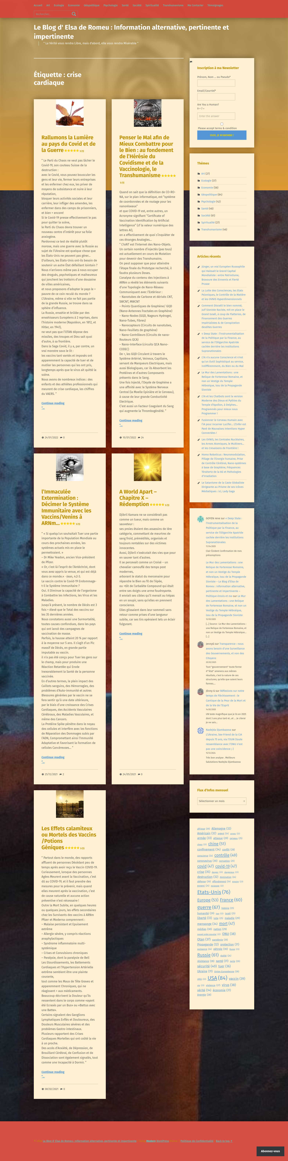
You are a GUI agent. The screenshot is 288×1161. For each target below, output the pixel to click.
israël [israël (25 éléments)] (230, 913)
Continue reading (53, 403)
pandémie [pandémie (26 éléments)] (220, 940)
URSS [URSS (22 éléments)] (201, 979)
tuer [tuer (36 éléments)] (224, 966)
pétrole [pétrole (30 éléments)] (220, 949)
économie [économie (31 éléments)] (222, 990)
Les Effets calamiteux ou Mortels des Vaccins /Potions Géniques (69, 838)
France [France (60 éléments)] (231, 900)
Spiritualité (152, 5)
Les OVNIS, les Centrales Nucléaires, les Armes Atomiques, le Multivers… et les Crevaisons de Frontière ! (222, 444)
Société (137, 5)
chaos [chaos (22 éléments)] (202, 844)
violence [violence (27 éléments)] (213, 985)
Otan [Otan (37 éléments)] (203, 939)
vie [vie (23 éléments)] (200, 985)
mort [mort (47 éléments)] (227, 923)
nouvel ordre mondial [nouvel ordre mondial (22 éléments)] (209, 934)
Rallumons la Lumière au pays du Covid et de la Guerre (69, 143)
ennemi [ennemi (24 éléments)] (203, 886)
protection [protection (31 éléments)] (229, 944)
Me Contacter (195, 5)
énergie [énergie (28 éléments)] (204, 995)
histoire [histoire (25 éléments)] (228, 908)
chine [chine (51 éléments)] (217, 844)
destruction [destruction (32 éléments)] (207, 877)
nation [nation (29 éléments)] (220, 929)
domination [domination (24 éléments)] (228, 877)
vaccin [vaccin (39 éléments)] (237, 978)
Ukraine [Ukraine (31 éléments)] (205, 971)
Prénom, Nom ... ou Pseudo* (216, 81)
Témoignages (215, 5)
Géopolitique (91, 5)
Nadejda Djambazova (218, 729)
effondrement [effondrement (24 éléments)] (221, 881)
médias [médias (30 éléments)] (204, 929)
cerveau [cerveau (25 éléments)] (236, 838)
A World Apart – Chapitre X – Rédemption (144, 498)
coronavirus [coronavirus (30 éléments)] (207, 861)
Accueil (38, 5)
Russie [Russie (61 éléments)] (208, 955)
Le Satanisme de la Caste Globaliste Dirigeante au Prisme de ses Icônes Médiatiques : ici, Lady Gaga (222, 487)
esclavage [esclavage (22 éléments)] (217, 885)
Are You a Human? (216, 111)
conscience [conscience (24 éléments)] (205, 856)
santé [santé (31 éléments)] (222, 961)
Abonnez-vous (270, 1151)
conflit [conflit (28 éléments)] (228, 850)
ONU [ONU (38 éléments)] (229, 934)
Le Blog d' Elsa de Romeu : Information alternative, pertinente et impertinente (89, 1141)
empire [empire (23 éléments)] (237, 881)
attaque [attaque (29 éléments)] (220, 838)
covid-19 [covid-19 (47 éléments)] (226, 866)
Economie (74, 5)
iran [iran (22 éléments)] (219, 913)
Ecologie (59, 5)
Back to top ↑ (224, 1141)
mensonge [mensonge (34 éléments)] (207, 924)
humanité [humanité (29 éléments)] (205, 913)
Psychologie (110, 5)
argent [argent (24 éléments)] (223, 833)
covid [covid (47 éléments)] (205, 866)
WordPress (162, 1141)
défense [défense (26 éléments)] (204, 882)
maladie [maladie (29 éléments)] (232, 918)
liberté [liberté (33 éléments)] (204, 918)
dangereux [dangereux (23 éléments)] (231, 872)
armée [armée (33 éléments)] (204, 838)
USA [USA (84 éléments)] (217, 978)
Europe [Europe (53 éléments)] (207, 900)
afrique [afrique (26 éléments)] (203, 829)
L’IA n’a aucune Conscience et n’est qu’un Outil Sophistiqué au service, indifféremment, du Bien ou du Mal (222, 362)
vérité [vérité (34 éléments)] (204, 990)
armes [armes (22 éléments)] (235, 833)
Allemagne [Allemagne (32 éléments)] (221, 828)
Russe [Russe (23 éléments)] (235, 949)
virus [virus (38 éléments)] (229, 985)
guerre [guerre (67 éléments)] (208, 907)
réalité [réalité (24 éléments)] (225, 956)
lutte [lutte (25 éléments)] (218, 918)
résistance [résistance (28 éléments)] (205, 961)
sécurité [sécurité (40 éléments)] (207, 966)
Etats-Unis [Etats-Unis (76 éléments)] (213, 892)
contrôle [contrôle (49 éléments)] (225, 855)
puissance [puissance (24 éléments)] (204, 949)
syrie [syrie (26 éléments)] (235, 961)
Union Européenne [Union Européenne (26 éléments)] (226, 972)
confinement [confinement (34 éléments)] (209, 849)
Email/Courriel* (216, 94)
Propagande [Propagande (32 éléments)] (208, 944)
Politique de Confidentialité (197, 1141)
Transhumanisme (173, 5)
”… (43, 408)
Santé (125, 5)
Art (48, 5)
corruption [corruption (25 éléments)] (226, 861)
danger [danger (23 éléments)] (217, 872)
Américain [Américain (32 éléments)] (206, 833)
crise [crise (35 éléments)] (203, 872)
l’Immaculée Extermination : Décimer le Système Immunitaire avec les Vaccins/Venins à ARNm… (66, 507)
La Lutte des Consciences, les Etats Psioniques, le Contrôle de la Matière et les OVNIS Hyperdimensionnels (223, 295)
